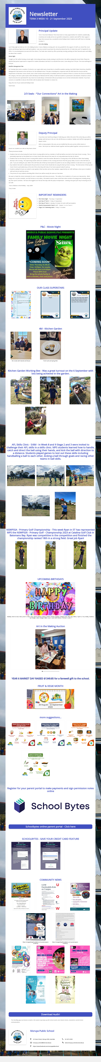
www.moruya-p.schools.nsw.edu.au (74, 1043)
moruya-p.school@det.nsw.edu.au (42, 1043)
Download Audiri (50, 1014)
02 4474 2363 (69, 1039)
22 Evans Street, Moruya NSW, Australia (44, 1039)
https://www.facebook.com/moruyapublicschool (46, 1046)
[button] (42, 671)
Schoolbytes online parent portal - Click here (50, 826)
